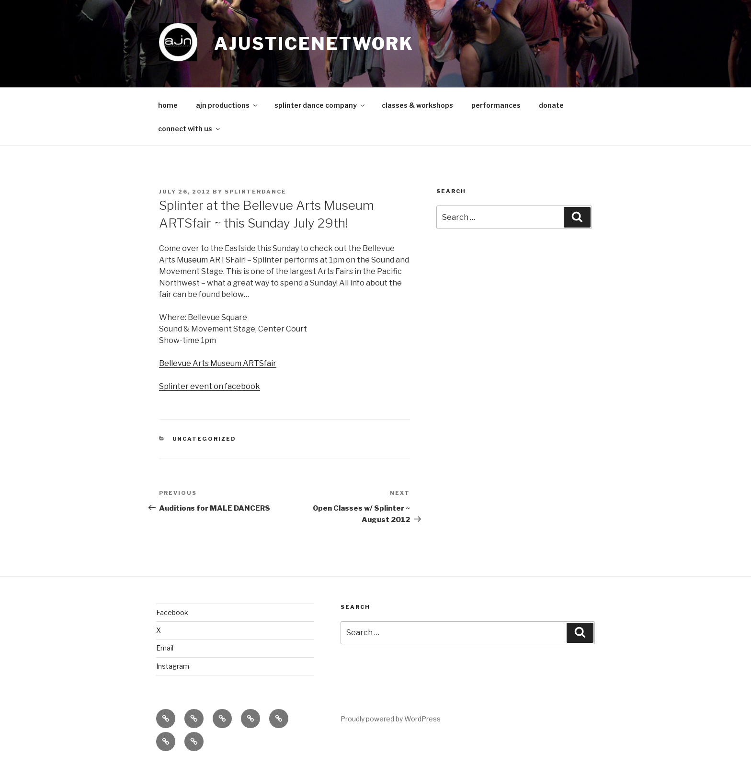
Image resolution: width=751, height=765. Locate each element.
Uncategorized (204, 438)
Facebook (172, 612)
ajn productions (227, 105)
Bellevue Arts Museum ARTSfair (217, 363)
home (168, 105)
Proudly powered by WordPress (391, 719)
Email (164, 648)
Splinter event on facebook (209, 386)
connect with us (189, 129)
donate (551, 105)
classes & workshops (417, 105)
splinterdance (255, 191)
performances (496, 105)
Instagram (172, 666)
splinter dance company (320, 105)
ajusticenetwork (314, 43)
